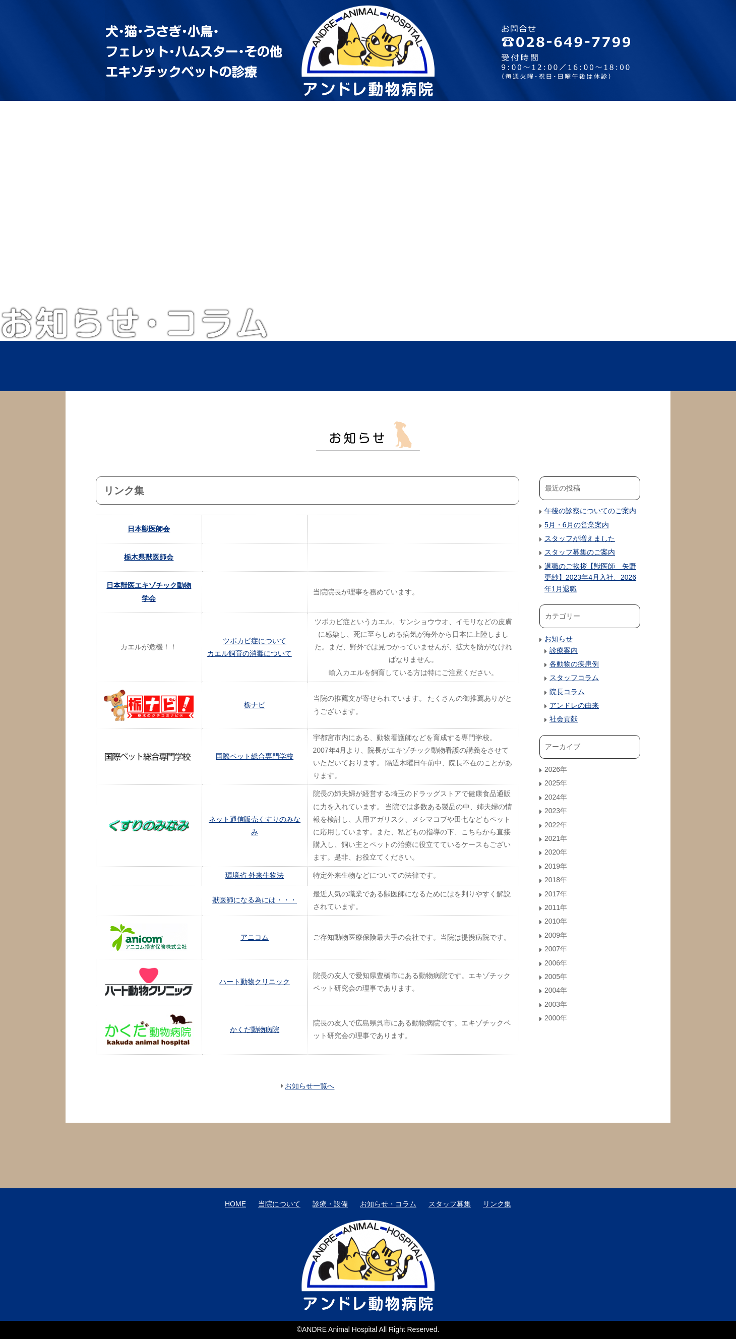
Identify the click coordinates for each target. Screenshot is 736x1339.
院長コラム (567, 692)
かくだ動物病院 (254, 1029)
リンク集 (497, 1204)
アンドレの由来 (574, 705)
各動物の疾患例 (574, 664)
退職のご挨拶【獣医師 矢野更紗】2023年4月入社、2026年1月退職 (590, 577)
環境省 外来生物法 (254, 875)
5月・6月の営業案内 (576, 525)
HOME (150, 366)
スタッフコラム (574, 678)
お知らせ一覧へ (309, 1086)
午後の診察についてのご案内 (590, 511)
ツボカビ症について (254, 641)
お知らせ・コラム (476, 366)
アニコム (254, 937)
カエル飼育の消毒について (249, 653)
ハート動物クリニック (254, 982)
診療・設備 (368, 366)
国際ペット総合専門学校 (254, 756)
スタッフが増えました (579, 538)
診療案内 (563, 650)
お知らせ (558, 639)
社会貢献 (563, 719)
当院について (259, 366)
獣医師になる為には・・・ (254, 900)
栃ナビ (254, 705)
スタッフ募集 (585, 366)
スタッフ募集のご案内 (579, 552)
